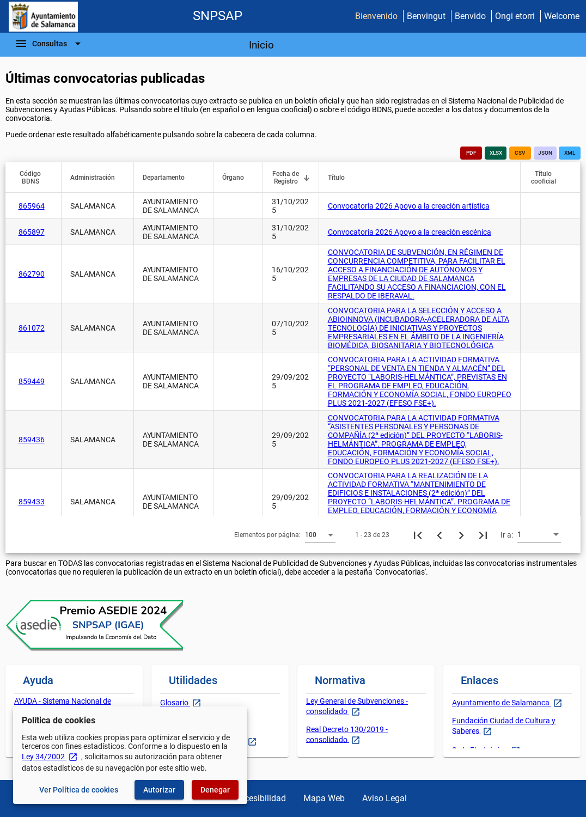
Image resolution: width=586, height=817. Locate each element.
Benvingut (426, 16)
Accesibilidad (260, 798)
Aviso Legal (384, 798)
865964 (32, 206)
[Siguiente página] (461, 535)
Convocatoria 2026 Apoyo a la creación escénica (409, 232)
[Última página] (483, 535)
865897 (32, 232)
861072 (32, 328)
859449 (32, 381)
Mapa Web (324, 798)
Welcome (561, 16)
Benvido (470, 16)
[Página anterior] (439, 535)
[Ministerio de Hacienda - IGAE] (43, 17)
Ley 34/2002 (50, 756)
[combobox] (320, 534)
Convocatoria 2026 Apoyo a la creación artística (409, 206)
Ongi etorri (515, 16)
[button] (35, 177)
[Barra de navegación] (49, 43)
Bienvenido (376, 16)
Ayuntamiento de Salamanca (501, 702)
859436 (32, 439)
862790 (32, 274)
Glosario (175, 702)
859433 (32, 501)
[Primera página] (418, 535)
